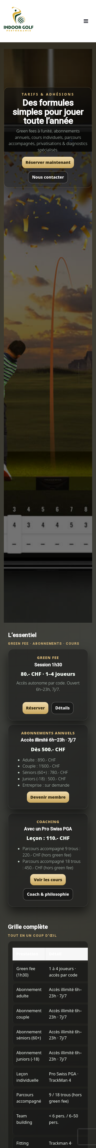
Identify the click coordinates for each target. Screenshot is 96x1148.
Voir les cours (48, 879)
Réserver (35, 708)
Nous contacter (48, 177)
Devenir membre (48, 797)
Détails (62, 708)
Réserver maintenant (48, 162)
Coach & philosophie (48, 894)
